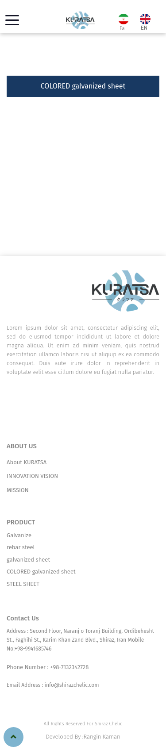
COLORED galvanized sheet (41, 571)
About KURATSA (26, 462)
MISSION (18, 490)
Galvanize (19, 535)
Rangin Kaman (102, 736)
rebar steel (21, 547)
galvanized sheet (28, 559)
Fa (122, 22)
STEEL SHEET (23, 584)
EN (144, 23)
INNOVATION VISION (32, 476)
